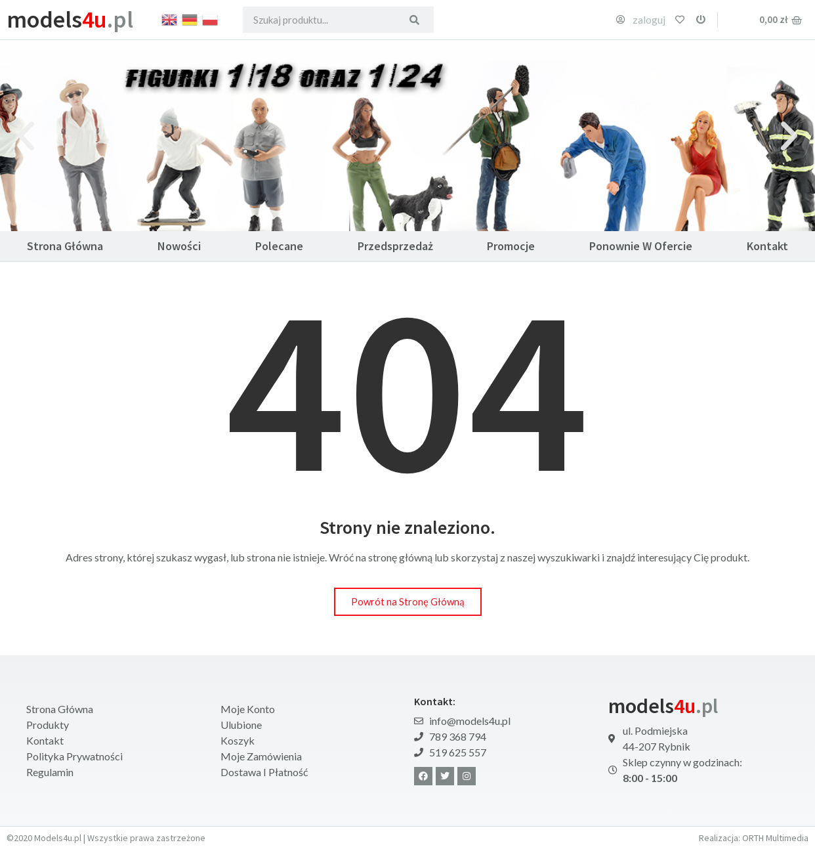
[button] (26, 135)
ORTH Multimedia (775, 838)
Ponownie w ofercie (640, 245)
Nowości (179, 245)
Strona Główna (65, 245)
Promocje (511, 245)
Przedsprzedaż (395, 245)
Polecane (279, 245)
